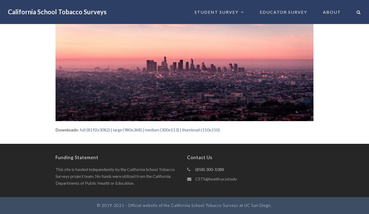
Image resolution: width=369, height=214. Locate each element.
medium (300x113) (162, 129)
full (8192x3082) (95, 129)
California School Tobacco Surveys (57, 12)
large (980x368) (127, 129)
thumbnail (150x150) (201, 129)
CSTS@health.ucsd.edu (216, 178)
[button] (359, 12)
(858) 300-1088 (209, 169)
